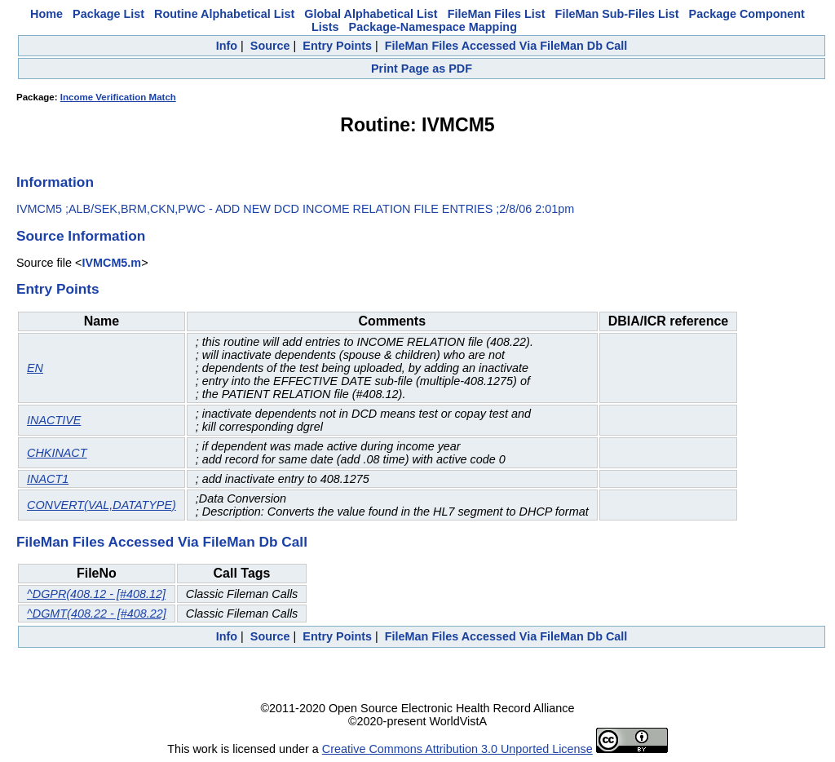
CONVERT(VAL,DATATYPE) (101, 505)
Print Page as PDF (421, 68)
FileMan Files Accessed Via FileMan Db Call (506, 45)
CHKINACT (57, 452)
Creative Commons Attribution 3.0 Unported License (457, 748)
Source (270, 45)
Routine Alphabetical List (224, 13)
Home (46, 13)
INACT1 (47, 478)
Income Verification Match (118, 97)
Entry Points (337, 45)
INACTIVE (54, 420)
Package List (108, 13)
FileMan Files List (497, 13)
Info (226, 45)
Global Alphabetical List (370, 13)
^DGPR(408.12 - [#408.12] (96, 593)
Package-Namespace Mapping (433, 26)
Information (55, 182)
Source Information (80, 236)
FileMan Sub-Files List (617, 13)
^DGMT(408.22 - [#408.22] (96, 613)
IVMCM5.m (111, 262)
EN (35, 367)
